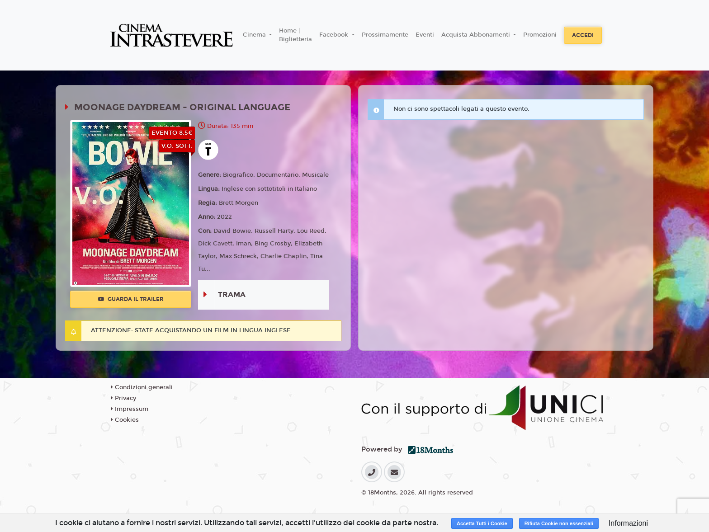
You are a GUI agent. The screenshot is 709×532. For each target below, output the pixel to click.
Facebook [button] (334, 34)
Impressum (129, 409)
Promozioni (540, 34)
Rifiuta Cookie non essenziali (559, 523)
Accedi (583, 35)
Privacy (123, 398)
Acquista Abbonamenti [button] (476, 34)
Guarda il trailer (131, 299)
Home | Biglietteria (295, 35)
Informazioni (628, 523)
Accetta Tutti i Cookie (482, 523)
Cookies (125, 420)
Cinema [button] (255, 34)
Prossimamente (385, 34)
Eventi (425, 34)
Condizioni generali (142, 387)
